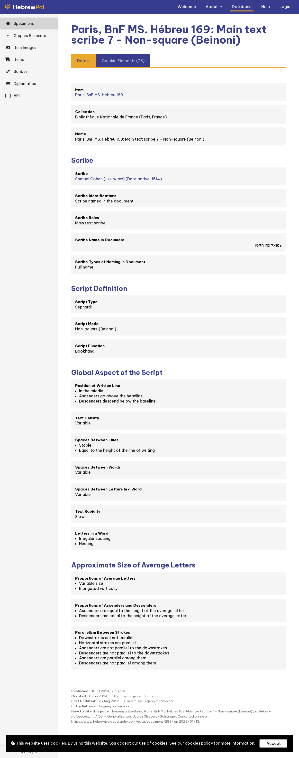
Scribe (81, 173)
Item (79, 89)
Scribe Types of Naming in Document (110, 261)
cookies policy (199, 743)
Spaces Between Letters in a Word (108, 489)
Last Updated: (83, 701)
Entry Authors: (84, 706)
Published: (80, 691)
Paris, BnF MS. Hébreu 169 (99, 94)
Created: (79, 696)
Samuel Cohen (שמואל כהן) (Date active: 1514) (118, 178)
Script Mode (87, 323)
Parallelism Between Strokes (102, 632)
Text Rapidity (87, 511)
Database (242, 6)
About (212, 6)
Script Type (86, 301)
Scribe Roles (87, 217)
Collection (85, 111)
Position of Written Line (97, 385)
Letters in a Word (91, 533)
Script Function (90, 346)
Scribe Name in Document (100, 240)
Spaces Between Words (98, 467)
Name (80, 134)
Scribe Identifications (95, 195)
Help (265, 6)
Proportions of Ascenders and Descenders (115, 605)
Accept (273, 743)
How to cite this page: (90, 711)
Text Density (87, 418)
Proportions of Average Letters (105, 578)
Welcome (187, 6)
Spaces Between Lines (96, 440)
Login (285, 6)
